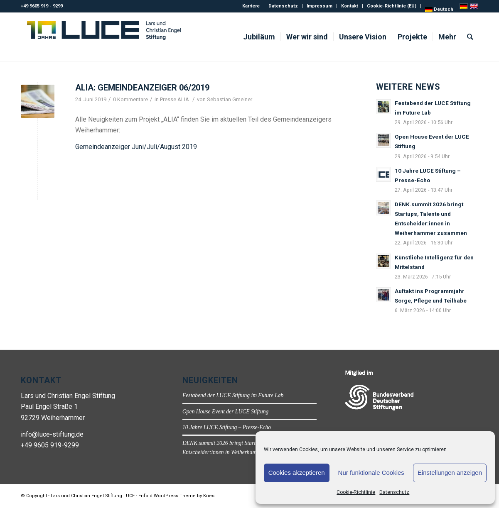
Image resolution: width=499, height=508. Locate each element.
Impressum (319, 6)
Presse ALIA (174, 99)
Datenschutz (394, 492)
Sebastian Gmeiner (229, 99)
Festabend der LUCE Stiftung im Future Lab (232, 395)
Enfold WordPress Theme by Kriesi (177, 495)
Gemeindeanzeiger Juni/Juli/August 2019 (136, 147)
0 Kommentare (130, 99)
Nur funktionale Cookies (371, 472)
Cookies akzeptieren (296, 472)
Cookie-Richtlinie (356, 492)
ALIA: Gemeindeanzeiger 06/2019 (142, 88)
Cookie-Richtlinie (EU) (391, 6)
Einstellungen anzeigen (450, 472)
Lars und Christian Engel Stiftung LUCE (93, 495)
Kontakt (349, 6)
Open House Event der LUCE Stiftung (225, 411)
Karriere (251, 6)
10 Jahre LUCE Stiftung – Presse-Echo (226, 427)
